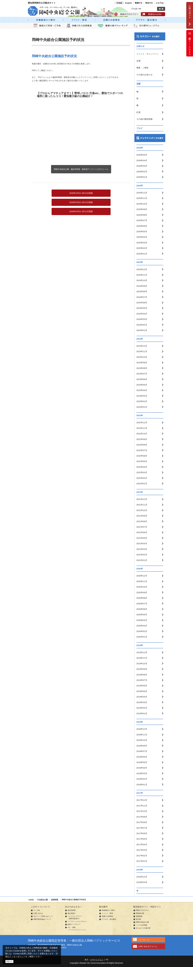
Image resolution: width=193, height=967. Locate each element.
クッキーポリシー (17, 956)
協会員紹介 (72, 913)
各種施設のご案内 (108, 910)
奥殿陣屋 (139, 916)
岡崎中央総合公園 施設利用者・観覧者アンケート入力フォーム (81, 169)
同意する (9, 961)
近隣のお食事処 (107, 916)
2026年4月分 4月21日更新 (81, 193)
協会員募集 (72, 910)
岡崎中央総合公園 (142, 922)
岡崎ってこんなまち (189, 43)
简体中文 (149, 3)
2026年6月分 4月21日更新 (81, 211)
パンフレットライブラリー (77, 921)
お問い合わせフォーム (147, 946)
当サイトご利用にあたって (43, 916)
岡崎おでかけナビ (142, 910)
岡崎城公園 (140, 913)
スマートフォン (96, 960)
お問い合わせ (38, 913)
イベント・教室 (107, 913)
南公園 (138, 919)
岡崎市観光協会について (42, 919)
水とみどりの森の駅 (143, 928)
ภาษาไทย (160, 3)
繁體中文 (138, 3)
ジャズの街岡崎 (141, 925)
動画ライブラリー (74, 924)
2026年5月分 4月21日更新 (81, 202)
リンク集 (36, 910)
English (128, 3)
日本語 (119, 3)
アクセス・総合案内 (109, 919)
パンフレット (144, 940)
